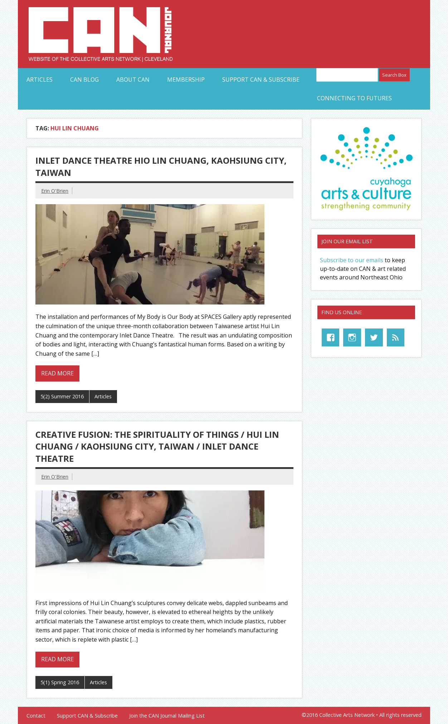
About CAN (133, 79)
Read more (57, 373)
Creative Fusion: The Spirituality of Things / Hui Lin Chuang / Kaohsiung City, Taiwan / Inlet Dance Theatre (157, 446)
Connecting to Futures (354, 98)
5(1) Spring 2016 (59, 682)
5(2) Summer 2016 (62, 396)
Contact (35, 715)
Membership (186, 79)
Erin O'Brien (54, 190)
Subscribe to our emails (351, 260)
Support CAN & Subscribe (261, 79)
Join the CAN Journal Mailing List (167, 715)
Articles (39, 79)
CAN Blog (84, 79)
